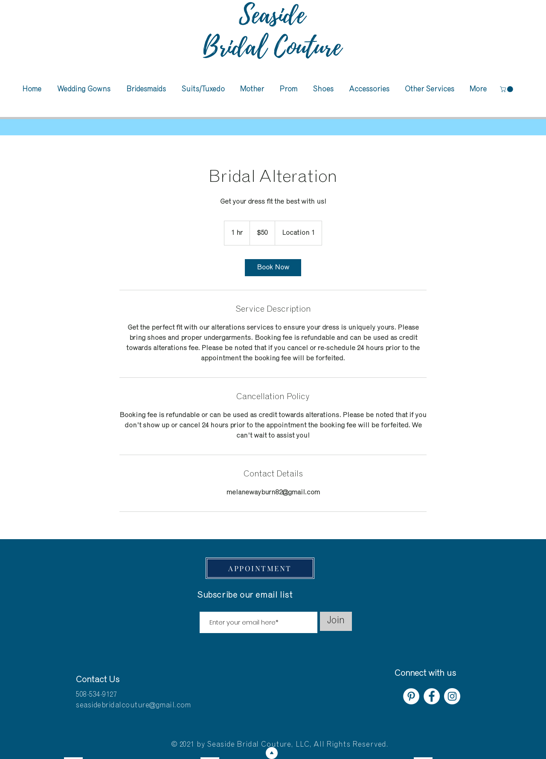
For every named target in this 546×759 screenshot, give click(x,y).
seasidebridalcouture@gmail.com (133, 705)
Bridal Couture (272, 47)
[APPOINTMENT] (260, 568)
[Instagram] (452, 696)
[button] (507, 89)
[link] (273, 267)
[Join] (336, 621)
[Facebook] (432, 696)
